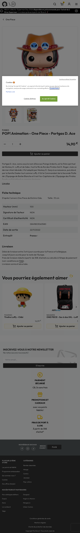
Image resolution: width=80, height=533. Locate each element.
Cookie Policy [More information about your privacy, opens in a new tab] (54, 88)
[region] (40, 91)
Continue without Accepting (67, 79)
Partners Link (10, 92)
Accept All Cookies (48, 99)
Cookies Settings (30, 99)
